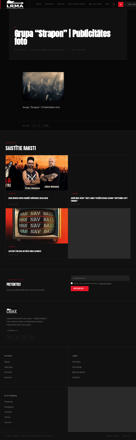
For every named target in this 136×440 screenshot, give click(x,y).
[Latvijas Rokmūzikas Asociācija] (18, 4)
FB (34, 126)
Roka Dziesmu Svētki (76, 4)
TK (32, 337)
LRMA (107, 4)
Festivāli (8, 372)
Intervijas (49, 4)
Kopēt (46, 126)
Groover (7, 422)
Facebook (8, 401)
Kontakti (76, 377)
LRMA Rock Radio (95, 4)
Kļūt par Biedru (78, 372)
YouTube (8, 412)
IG (17, 337)
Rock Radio (77, 367)
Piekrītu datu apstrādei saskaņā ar (91, 283)
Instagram (9, 407)
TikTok (7, 417)
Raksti (38, 4)
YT (24, 337)
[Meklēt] (114, 4)
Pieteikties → (80, 288)
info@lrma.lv (12, 330)
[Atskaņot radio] (120, 4)
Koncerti (60, 4)
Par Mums (76, 362)
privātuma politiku (105, 283)
